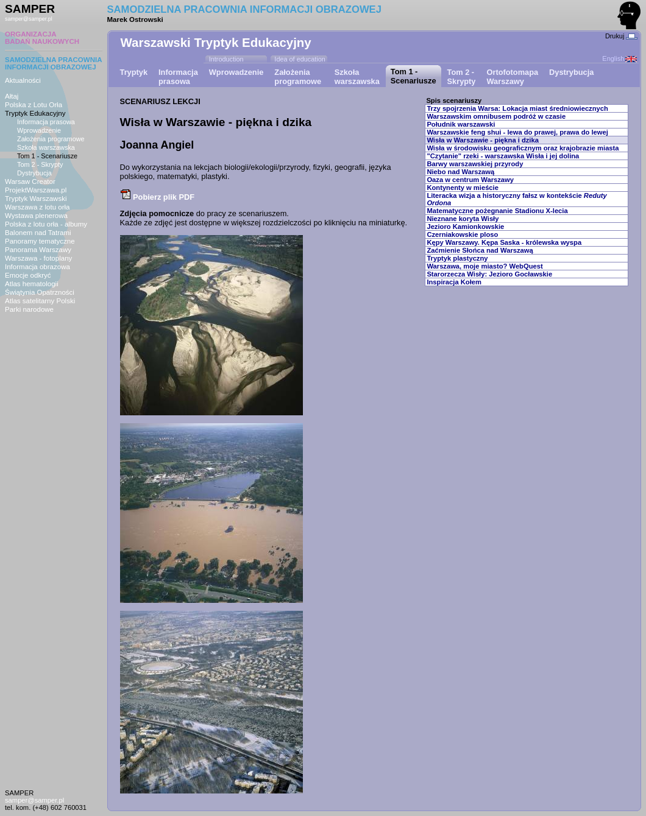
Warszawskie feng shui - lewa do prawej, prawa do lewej (517, 132)
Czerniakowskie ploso (462, 234)
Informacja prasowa (46, 121)
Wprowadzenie (39, 130)
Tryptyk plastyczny (457, 258)
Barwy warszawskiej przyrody (475, 163)
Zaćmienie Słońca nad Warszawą (480, 250)
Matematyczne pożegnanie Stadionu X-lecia (497, 210)
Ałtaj (11, 96)
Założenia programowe (51, 138)
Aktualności (23, 80)
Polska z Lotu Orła (33, 104)
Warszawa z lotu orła (37, 207)
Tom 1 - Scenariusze (47, 156)
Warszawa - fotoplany (38, 258)
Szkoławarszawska (357, 77)
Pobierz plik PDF (157, 197)
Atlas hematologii (32, 283)
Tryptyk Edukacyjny (35, 113)
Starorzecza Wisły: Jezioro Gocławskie (489, 274)
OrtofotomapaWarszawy (512, 77)
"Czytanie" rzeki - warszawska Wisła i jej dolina (503, 156)
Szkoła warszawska (46, 147)
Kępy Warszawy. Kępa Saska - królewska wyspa (504, 242)
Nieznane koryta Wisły (463, 218)
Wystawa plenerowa (36, 215)
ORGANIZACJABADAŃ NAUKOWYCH (42, 37)
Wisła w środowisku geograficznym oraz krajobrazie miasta (523, 148)
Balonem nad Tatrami (38, 232)
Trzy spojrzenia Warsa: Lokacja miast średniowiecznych (517, 108)
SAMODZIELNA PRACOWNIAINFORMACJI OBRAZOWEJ (53, 63)
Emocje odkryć (28, 275)
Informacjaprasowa (178, 77)
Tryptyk (134, 72)
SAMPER (30, 8)
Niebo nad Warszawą (460, 171)
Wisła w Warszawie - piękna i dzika (483, 140)
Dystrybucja (34, 173)
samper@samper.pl (28, 19)
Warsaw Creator (30, 181)
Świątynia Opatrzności (39, 292)
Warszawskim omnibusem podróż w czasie (496, 116)
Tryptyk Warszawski (36, 198)
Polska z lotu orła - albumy (46, 224)
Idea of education (299, 59)
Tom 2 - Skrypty (40, 164)
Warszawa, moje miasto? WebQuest (484, 266)
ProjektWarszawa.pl (35, 190)
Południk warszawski (461, 124)
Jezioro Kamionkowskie (465, 226)
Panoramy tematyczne (40, 241)
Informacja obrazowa (37, 266)
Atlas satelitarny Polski (40, 300)
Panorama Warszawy (38, 249)
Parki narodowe (29, 309)
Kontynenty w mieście (463, 187)
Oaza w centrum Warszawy (470, 179)
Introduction (226, 59)
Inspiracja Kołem (454, 282)
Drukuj (621, 36)
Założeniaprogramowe (297, 77)
